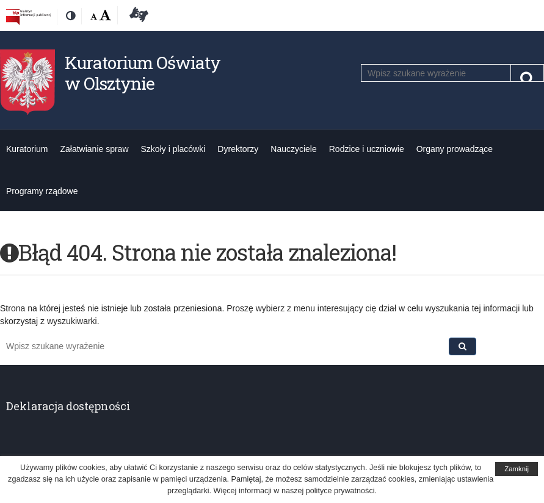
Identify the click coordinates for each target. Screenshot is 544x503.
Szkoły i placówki (173, 149)
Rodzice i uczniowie (366, 149)
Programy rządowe (42, 191)
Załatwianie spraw (94, 149)
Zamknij (516, 468)
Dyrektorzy (237, 149)
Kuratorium (27, 149)
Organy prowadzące (454, 149)
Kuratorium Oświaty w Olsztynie (142, 73)
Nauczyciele (293, 149)
